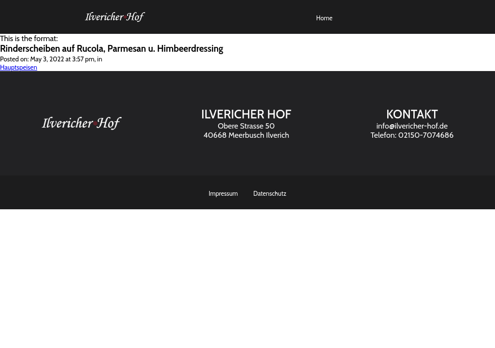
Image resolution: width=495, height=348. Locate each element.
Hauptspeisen (18, 67)
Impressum (223, 193)
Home (324, 18)
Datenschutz (269, 193)
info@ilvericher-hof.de (412, 125)
